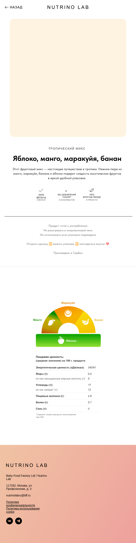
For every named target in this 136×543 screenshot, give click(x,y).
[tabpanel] (68, 355)
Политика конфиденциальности (20, 503)
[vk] (9, 523)
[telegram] (18, 523)
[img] (13, 7)
